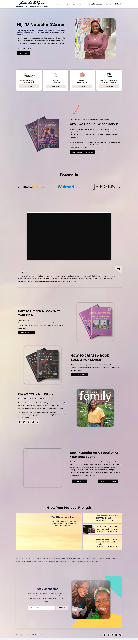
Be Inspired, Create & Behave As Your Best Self (32, 6)
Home (58, 4)
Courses (74, 4)
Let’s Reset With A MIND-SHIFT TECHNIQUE (107, 519)
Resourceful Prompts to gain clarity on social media (106, 543)
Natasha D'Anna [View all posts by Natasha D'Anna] (56, 549)
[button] (18, 187)
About (82, 4)
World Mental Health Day (62, 519)
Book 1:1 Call (117, 4)
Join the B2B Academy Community (98, 4)
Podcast (65, 4)
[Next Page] (71, 555)
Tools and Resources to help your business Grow (107, 530)
